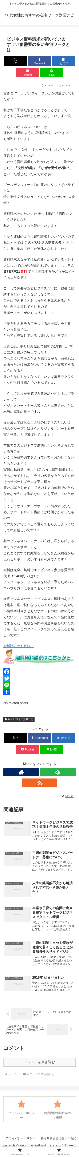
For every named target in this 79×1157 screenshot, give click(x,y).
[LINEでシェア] (51, 72)
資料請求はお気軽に (18, 646)
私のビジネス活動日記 (19, 719)
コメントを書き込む (39, 1062)
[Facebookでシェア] (39, 61)
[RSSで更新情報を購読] (40, 782)
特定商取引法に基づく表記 (58, 1138)
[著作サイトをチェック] (21, 772)
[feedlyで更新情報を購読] (58, 772)
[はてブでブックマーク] (63, 61)
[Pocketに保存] (27, 72)
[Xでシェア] (15, 61)
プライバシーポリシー (20, 1138)
